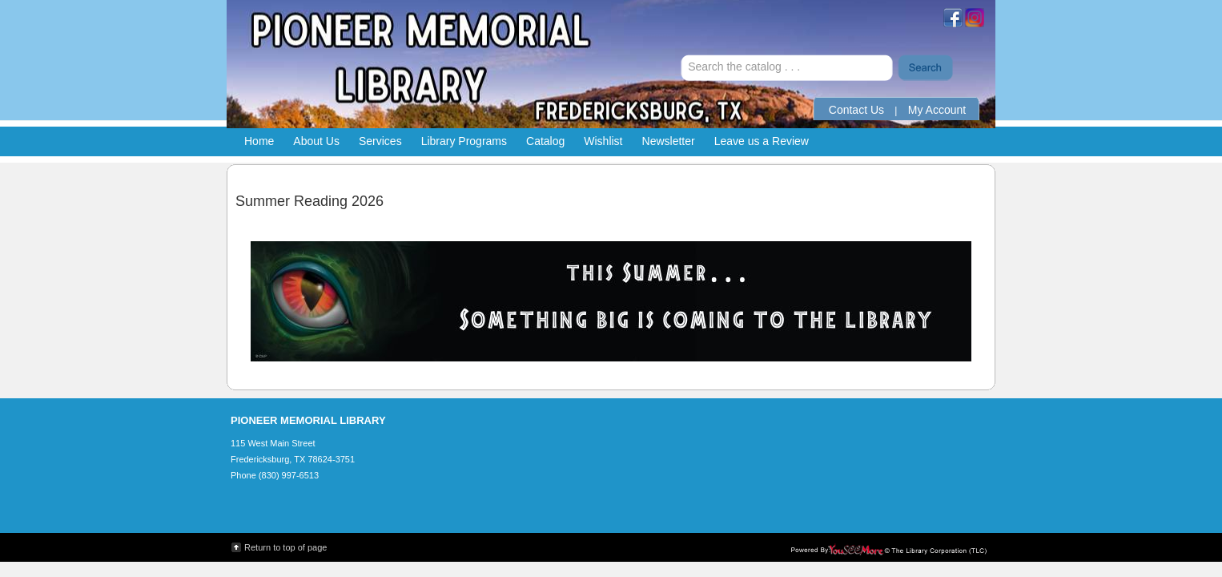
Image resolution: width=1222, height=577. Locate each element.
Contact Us (856, 109)
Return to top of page (285, 547)
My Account (937, 109)
